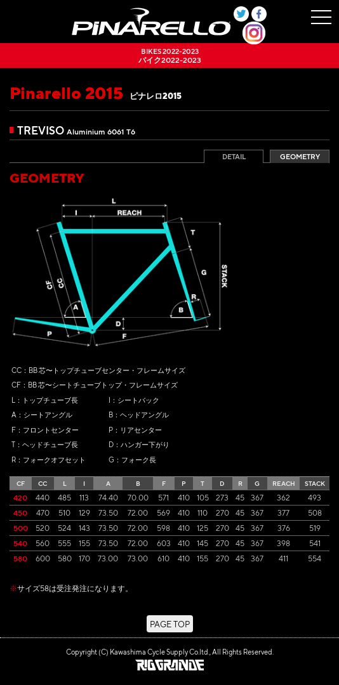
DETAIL (234, 156)
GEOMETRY (300, 156)
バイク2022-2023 (169, 55)
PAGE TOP (170, 623)
